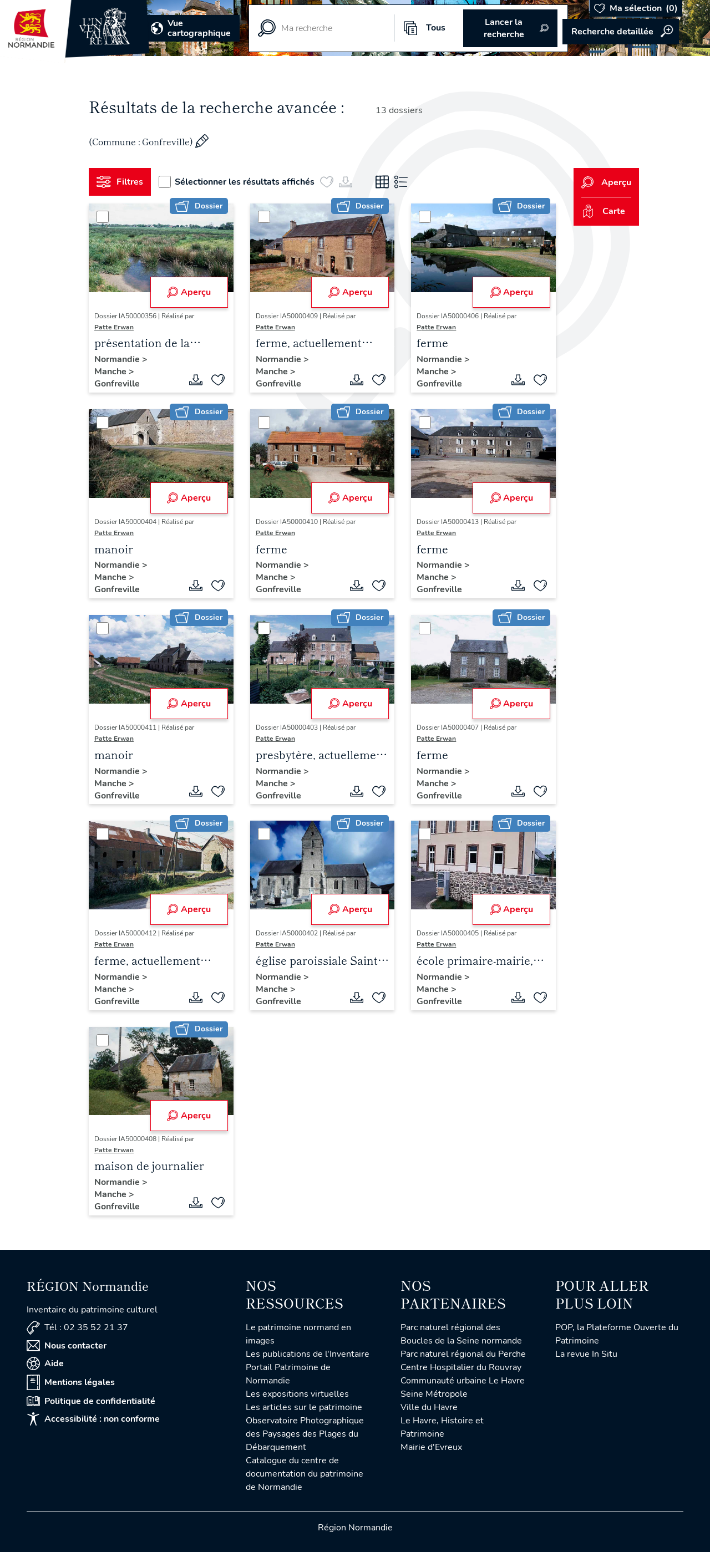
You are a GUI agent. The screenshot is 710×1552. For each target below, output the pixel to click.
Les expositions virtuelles (297, 1394)
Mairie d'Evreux (431, 1447)
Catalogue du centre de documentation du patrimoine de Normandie (304, 1473)
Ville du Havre (429, 1407)
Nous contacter (66, 1346)
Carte (603, 211)
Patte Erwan (114, 327)
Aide (45, 1363)
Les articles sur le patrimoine (304, 1407)
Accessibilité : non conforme (93, 1419)
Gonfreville (117, 384)
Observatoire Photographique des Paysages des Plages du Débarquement (305, 1433)
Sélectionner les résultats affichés (237, 182)
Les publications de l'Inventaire (307, 1354)
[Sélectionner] (103, 217)
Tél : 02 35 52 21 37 (77, 1328)
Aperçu (189, 292)
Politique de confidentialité (91, 1401)
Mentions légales (71, 1382)
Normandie (118, 359)
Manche (111, 371)
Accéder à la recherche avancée (620, 31)
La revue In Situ (586, 1354)
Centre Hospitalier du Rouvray (460, 1367)
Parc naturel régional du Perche (463, 1354)
